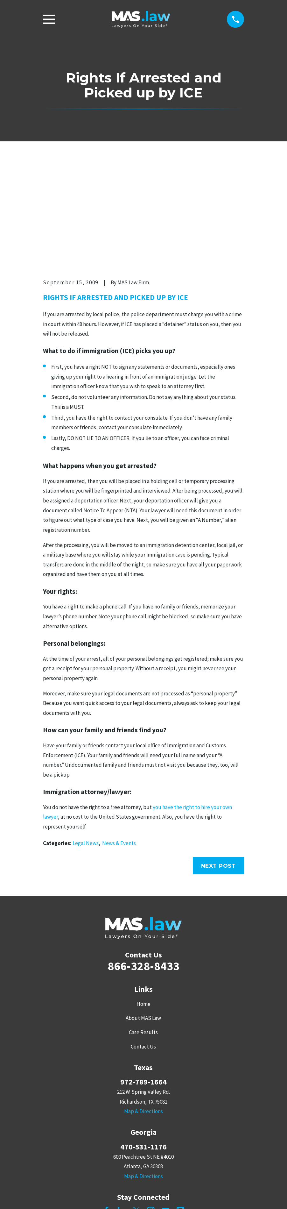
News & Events (119, 744)
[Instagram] (151, 1112)
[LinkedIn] (121, 1112)
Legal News (86, 744)
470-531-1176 (143, 1048)
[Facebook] (106, 1112)
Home (143, 905)
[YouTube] (166, 1112)
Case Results (143, 933)
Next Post (218, 767)
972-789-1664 (143, 983)
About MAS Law (143, 919)
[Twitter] (136, 1112)
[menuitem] (51, 1195)
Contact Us (143, 947)
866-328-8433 (143, 867)
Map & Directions (143, 1012)
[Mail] (180, 1112)
